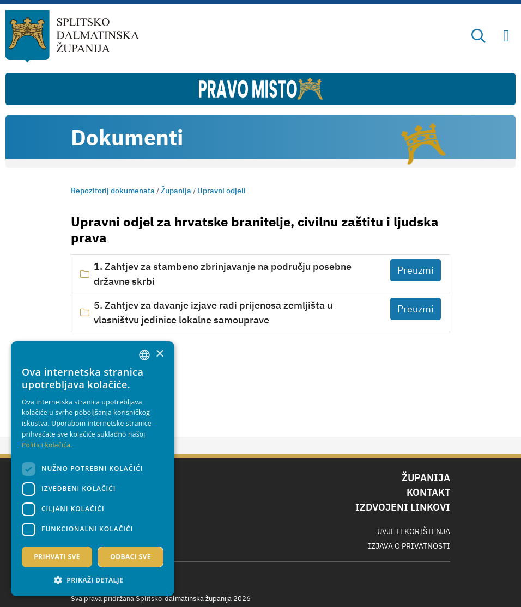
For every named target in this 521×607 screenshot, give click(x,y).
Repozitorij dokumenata (113, 190)
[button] (92, 579)
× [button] (159, 354)
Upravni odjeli (221, 190)
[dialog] (92, 468)
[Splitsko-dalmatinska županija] (72, 36)
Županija (176, 190)
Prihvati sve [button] (57, 556)
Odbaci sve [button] (130, 556)
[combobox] (144, 355)
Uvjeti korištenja (413, 531)
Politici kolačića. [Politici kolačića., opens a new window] (47, 445)
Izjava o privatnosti (409, 546)
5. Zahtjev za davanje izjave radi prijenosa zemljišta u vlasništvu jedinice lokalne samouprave (213, 312)
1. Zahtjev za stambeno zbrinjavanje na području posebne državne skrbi (223, 273)
